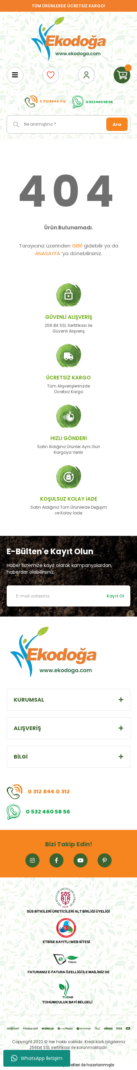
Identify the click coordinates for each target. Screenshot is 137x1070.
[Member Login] (86, 75)
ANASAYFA (47, 253)
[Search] (68, 124)
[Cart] (122, 75)
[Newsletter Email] (68, 596)
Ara (117, 124)
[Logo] (68, 39)
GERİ (77, 245)
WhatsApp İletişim (36, 1058)
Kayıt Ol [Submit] (115, 596)
